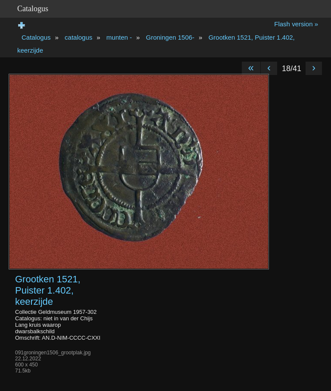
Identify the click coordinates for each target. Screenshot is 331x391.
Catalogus (36, 37)
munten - (119, 37)
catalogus (78, 37)
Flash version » (296, 24)
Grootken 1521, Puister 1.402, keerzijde (48, 290)
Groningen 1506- (170, 37)
